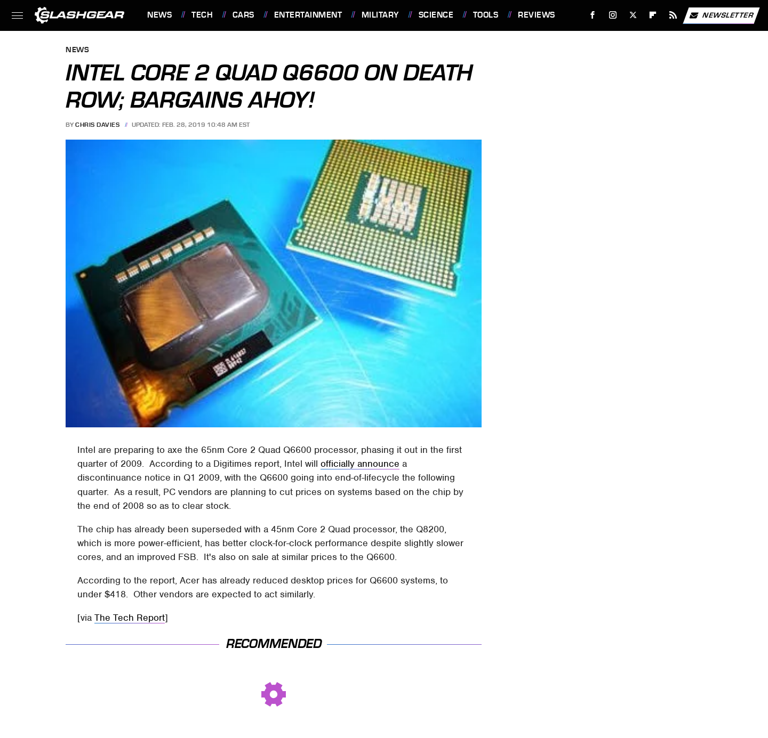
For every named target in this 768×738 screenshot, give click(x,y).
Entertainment (308, 15)
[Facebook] (593, 15)
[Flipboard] (653, 15)
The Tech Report (129, 617)
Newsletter (721, 15)
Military (380, 15)
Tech (202, 15)
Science (436, 15)
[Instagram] (613, 15)
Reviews (536, 15)
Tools (486, 15)
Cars (243, 15)
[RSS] (673, 15)
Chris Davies (97, 124)
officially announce (360, 463)
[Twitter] (633, 15)
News (159, 15)
